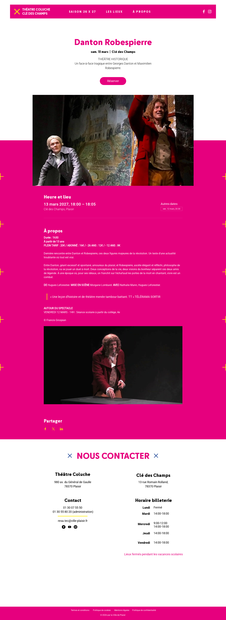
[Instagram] (209, 11)
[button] (82, 11)
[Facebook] (203, 11)
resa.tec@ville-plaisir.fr (73, 520)
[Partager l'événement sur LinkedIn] (61, 429)
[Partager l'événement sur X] (53, 429)
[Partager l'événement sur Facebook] (45, 429)
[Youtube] (69, 527)
